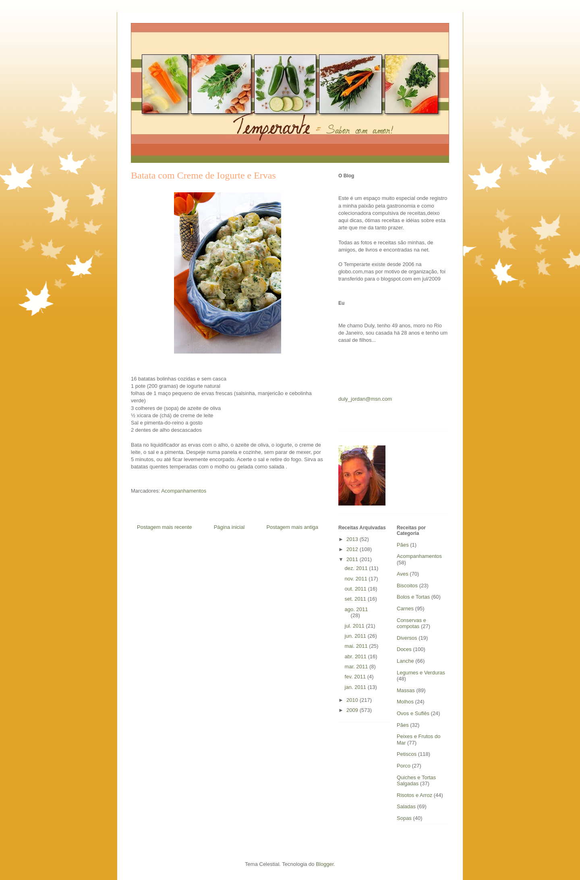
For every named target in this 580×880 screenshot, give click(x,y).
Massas (406, 690)
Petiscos (406, 754)
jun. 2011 (356, 636)
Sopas (404, 818)
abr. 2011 (356, 656)
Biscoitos (407, 586)
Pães (403, 725)
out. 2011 (356, 589)
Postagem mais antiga (292, 527)
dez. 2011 (357, 568)
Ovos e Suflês (413, 713)
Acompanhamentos (183, 491)
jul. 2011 (355, 626)
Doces (404, 649)
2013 (353, 539)
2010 (353, 700)
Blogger (325, 864)
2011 (353, 559)
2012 (353, 549)
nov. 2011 (357, 579)
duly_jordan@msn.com (365, 399)
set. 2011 (356, 599)
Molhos (405, 702)
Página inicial (229, 527)
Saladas (406, 806)
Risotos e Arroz (414, 795)
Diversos (407, 638)
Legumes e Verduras (421, 673)
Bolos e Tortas (413, 597)
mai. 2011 (357, 646)
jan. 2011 (356, 687)
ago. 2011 (356, 609)
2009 (353, 710)
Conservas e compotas (411, 623)
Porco (403, 766)
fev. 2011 (356, 677)
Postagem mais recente (164, 527)
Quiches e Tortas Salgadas (416, 780)
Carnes (405, 608)
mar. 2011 (357, 667)
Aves (402, 574)
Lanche (405, 661)
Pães (403, 545)
